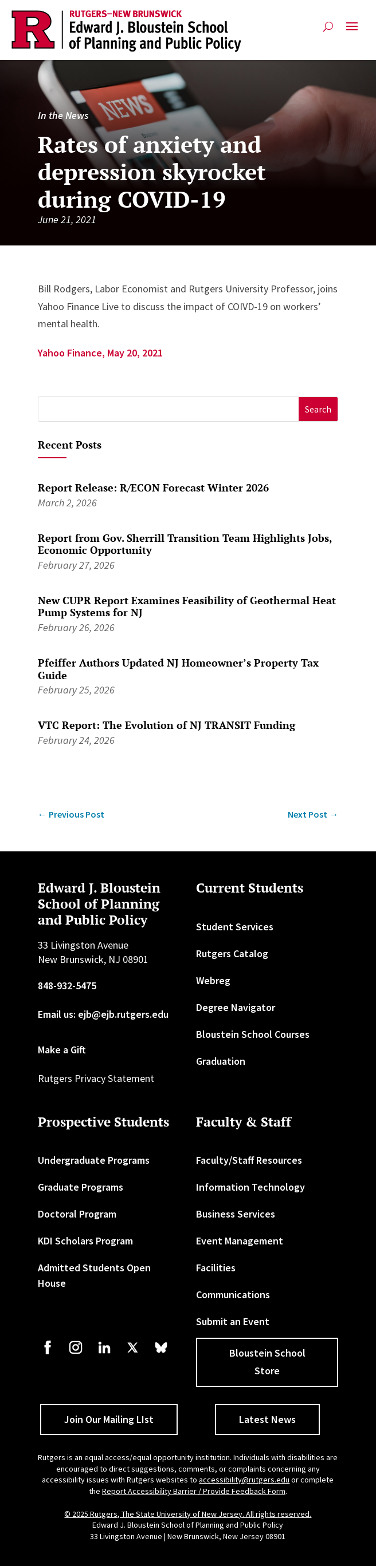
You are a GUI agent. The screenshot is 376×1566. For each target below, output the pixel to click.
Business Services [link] (235, 1213)
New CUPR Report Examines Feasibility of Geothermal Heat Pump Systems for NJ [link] (187, 606)
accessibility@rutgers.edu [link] (244, 1479)
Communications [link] (233, 1294)
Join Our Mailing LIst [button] (109, 1419)
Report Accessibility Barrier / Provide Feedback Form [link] (193, 1491)
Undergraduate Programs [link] (94, 1160)
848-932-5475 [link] (67, 985)
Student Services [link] (234, 926)
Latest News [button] (267, 1419)
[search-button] (328, 26)
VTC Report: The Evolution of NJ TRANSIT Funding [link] (166, 725)
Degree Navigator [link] (235, 1007)
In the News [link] (63, 115)
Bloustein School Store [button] (267, 1361)
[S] (168, 409)
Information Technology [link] (250, 1187)
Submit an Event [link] (232, 1321)
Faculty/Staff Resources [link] (249, 1160)
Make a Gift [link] (62, 1049)
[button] (352, 31)
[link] (126, 31)
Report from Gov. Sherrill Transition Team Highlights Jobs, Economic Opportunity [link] (185, 544)
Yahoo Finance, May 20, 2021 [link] (100, 352)
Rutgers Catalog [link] (232, 953)
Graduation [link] (220, 1061)
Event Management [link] (239, 1240)
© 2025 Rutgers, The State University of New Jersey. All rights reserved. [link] (187, 1514)
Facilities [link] (216, 1267)
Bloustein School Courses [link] (253, 1034)
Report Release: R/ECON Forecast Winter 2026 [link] (153, 487)
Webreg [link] (213, 980)
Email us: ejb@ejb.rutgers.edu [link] (103, 1014)
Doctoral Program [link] (77, 1213)
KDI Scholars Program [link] (85, 1240)
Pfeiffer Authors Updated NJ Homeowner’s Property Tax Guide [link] (178, 669)
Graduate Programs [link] (80, 1187)
